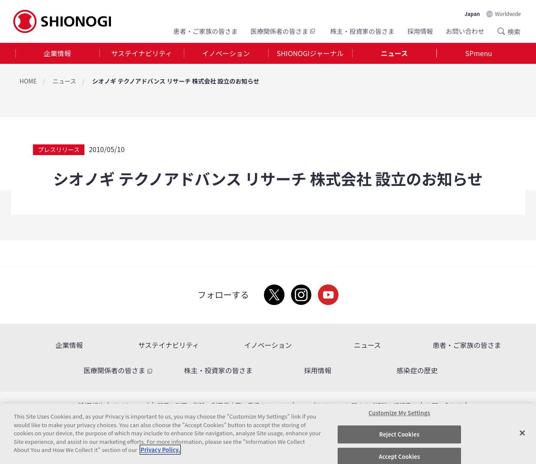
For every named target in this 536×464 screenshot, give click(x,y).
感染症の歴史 (416, 370)
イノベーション (226, 53)
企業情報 (57, 53)
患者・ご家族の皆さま (205, 31)
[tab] (57, 53)
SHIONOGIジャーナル (310, 53)
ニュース (394, 53)
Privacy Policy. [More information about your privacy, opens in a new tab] (160, 450)
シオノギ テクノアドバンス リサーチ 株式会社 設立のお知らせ (175, 81)
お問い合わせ (465, 31)
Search (503, 31)
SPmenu (478, 53)
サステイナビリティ (141, 53)
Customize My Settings (399, 413)
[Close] (522, 432)
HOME (28, 81)
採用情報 (420, 31)
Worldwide (508, 13)
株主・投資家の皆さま (362, 31)
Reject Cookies (399, 434)
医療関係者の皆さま (283, 31)
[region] (268, 434)
